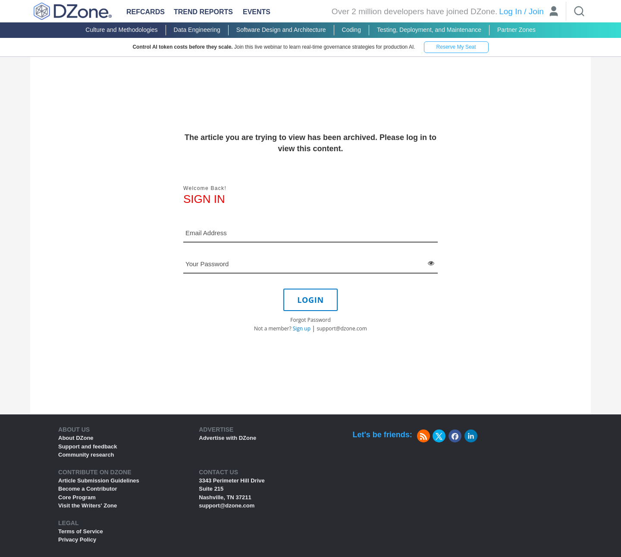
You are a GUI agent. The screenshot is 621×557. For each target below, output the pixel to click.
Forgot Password (310, 320)
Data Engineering (197, 29)
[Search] (579, 11)
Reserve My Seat (456, 47)
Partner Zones (516, 29)
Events (256, 12)
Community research (86, 454)
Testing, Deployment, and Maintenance (429, 29)
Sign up (301, 328)
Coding (351, 29)
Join (536, 11)
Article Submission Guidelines (98, 480)
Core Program (77, 497)
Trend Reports (203, 12)
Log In (510, 11)
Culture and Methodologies (121, 29)
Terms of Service (80, 531)
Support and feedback (87, 446)
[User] (554, 12)
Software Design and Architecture (281, 29)
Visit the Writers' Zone (87, 505)
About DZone (76, 438)
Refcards (145, 12)
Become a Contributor (87, 488)
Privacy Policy (77, 539)
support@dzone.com (342, 328)
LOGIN (310, 300)
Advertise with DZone (227, 438)
